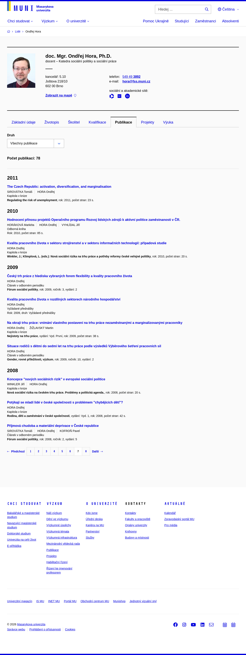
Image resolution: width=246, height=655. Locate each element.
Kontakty (130, 513)
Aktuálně (174, 503)
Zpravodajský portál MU (179, 519)
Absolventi (230, 21)
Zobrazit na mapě (60, 95)
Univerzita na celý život (21, 539)
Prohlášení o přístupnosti (45, 629)
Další (97, 451)
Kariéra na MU (95, 525)
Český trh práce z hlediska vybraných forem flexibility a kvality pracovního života (69, 276)
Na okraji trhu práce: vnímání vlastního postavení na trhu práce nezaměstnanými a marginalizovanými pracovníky (94, 322)
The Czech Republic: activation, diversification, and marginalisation (59, 186)
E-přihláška (14, 546)
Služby (90, 537)
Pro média (170, 525)
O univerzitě (101, 503)
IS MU (40, 601)
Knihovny (131, 531)
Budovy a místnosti (137, 537)
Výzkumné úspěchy (58, 525)
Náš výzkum (54, 513)
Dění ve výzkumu (57, 519)
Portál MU (70, 601)
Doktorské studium (19, 533)
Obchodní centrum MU (95, 601)
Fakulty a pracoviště (137, 519)
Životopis (51, 122)
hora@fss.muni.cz (136, 81)
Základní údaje (23, 122)
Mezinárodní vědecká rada (63, 543)
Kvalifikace (97, 122)
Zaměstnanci (205, 21)
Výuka (168, 122)
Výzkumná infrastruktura (61, 537)
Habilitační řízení (57, 562)
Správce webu (16, 629)
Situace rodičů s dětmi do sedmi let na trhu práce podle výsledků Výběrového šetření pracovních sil (84, 346)
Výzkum (54, 503)
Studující (182, 21)
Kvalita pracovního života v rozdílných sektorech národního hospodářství (63, 299)
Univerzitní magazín (19, 601)
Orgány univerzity (136, 525)
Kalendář (170, 513)
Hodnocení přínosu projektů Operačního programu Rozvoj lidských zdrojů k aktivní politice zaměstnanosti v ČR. (93, 219)
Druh (11, 135)
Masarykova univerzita (31, 624)
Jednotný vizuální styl (143, 601)
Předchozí (16, 451)
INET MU (54, 601)
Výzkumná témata (57, 531)
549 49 (131, 76)
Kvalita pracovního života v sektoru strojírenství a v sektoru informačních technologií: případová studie (87, 243)
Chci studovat (24, 503)
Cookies (70, 629)
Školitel (74, 122)
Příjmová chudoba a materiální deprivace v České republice (53, 425)
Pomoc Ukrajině (156, 21)
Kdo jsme (92, 513)
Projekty (147, 122)
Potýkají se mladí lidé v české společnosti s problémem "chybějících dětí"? (65, 402)
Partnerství (93, 531)
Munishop (119, 601)
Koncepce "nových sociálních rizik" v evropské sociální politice (56, 379)
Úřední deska (94, 519)
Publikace (123, 122)
